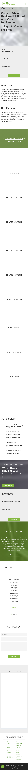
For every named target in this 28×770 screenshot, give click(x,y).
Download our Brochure (14, 141)
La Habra (9, 756)
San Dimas (19, 749)
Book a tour (14, 76)
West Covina (10, 758)
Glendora (19, 756)
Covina (18, 747)
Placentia (9, 751)
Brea (8, 747)
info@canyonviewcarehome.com (11, 58)
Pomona (18, 742)
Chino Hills (10, 749)
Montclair (9, 752)
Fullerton (19, 751)
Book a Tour (14, 554)
